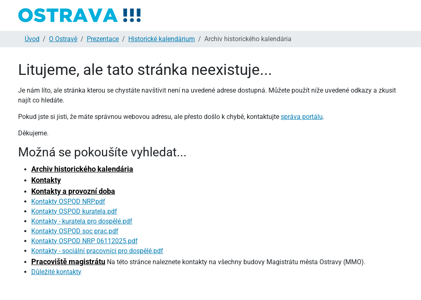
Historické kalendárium (161, 39)
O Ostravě (63, 39)
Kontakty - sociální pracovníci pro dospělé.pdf (97, 251)
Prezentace (103, 39)
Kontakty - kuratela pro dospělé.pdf (81, 221)
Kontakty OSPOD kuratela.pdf (74, 211)
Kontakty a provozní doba (73, 191)
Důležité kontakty (56, 272)
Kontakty (46, 180)
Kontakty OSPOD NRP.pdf (68, 201)
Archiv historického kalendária (82, 169)
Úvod (32, 39)
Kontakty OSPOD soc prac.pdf (74, 231)
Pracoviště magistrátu (68, 261)
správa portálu (302, 117)
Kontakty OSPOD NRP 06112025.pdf (84, 241)
